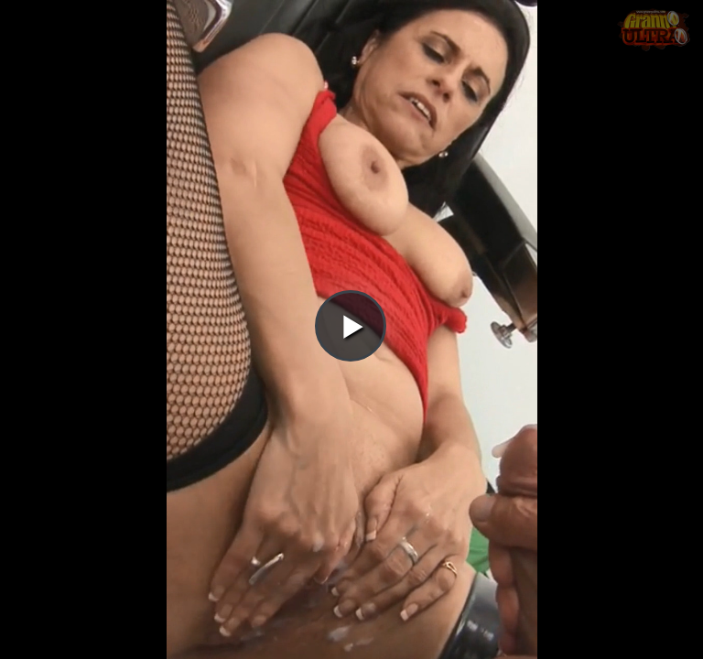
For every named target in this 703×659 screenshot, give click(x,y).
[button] (350, 65)
